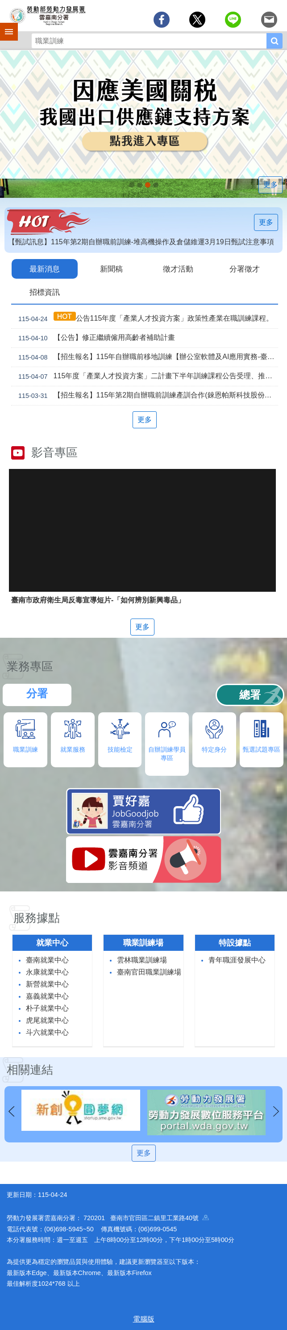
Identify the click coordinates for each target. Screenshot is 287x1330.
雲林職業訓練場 (142, 959)
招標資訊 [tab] (44, 291)
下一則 (276, 1110)
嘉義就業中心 (47, 995)
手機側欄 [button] (5, 25)
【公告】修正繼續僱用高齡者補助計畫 (95, 337)
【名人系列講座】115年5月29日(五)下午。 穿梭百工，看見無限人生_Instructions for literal (131, 185)
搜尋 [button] (274, 41)
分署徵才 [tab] (244, 268)
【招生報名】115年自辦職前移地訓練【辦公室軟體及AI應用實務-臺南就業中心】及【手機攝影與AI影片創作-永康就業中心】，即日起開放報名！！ (146, 356)
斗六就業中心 (47, 1031)
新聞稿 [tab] (111, 268)
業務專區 (30, 665)
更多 (270, 184)
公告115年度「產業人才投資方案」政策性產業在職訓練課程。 (144, 317)
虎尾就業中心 (47, 1019)
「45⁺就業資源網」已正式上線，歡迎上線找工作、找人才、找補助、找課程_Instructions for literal (155, 185)
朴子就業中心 (47, 1007)
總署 (250, 694)
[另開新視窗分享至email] (269, 20)
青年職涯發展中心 (237, 959)
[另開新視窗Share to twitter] (197, 20)
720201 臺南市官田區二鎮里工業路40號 (146, 1217)
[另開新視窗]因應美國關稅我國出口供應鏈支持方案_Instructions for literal (147, 185)
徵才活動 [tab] (178, 268)
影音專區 (54, 451)
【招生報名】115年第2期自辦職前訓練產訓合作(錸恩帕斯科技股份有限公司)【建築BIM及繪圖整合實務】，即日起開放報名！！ (146, 395)
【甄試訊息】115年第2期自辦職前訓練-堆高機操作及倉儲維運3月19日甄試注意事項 (141, 242)
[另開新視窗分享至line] (233, 20)
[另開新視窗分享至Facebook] (162, 20)
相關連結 (30, 1068)
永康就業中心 (47, 971)
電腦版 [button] (143, 1318)
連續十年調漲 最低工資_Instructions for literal (139, 185)
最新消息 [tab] (44, 268)
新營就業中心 (47, 983)
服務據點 (36, 917)
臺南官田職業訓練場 (149, 971)
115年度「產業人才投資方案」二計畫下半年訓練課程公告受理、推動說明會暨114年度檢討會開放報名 (146, 375)
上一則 (11, 1110)
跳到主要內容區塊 (4, 4)
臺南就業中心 (47, 959)
